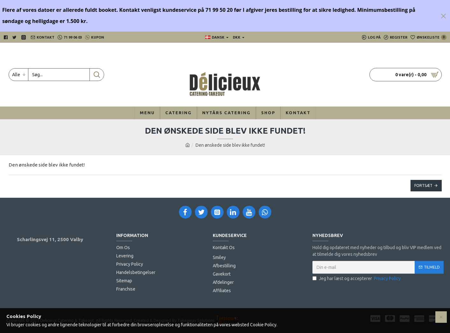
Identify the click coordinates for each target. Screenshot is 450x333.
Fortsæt (423, 185)
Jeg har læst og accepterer (357, 278)
